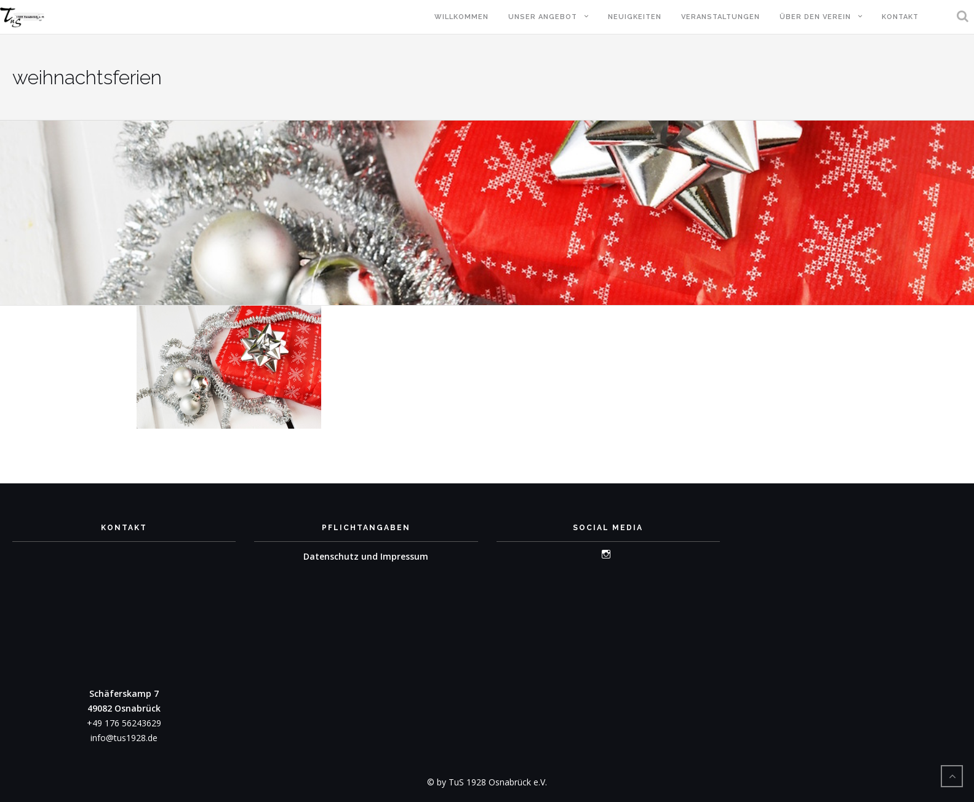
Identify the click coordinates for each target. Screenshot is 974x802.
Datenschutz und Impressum (365, 556)
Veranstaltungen (720, 17)
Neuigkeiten (634, 17)
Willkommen (461, 17)
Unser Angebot (542, 17)
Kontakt (900, 17)
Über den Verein (815, 17)
